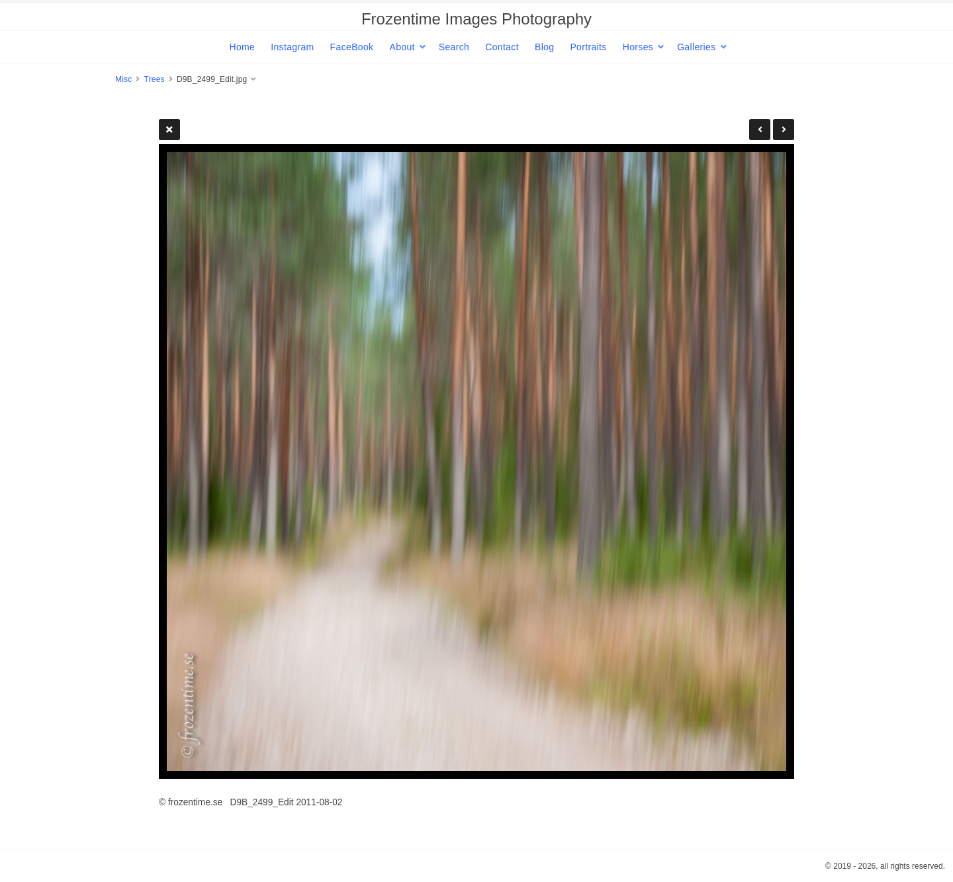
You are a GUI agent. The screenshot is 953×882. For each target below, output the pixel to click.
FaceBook (352, 47)
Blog (544, 47)
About (401, 47)
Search (454, 47)
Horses (638, 47)
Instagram (292, 47)
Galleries (696, 47)
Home (242, 47)
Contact (502, 47)
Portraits (588, 47)
